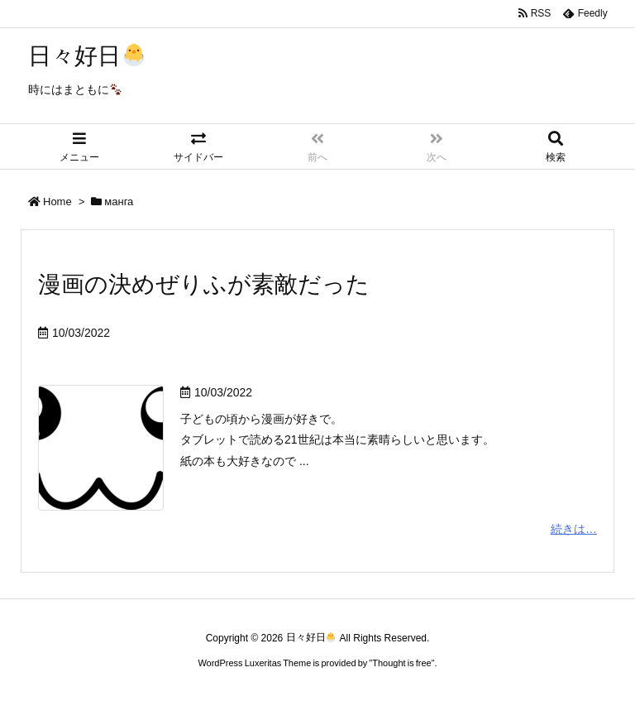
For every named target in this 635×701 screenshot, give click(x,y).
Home (57, 201)
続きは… (574, 528)
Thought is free (401, 663)
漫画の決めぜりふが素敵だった (204, 284)
